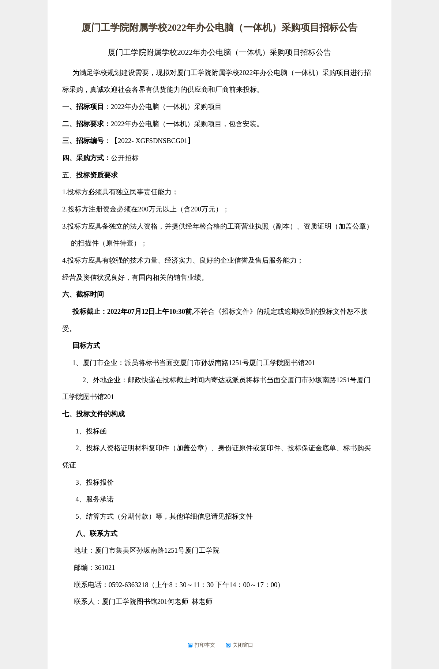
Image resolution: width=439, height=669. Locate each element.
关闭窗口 (239, 645)
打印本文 (201, 645)
